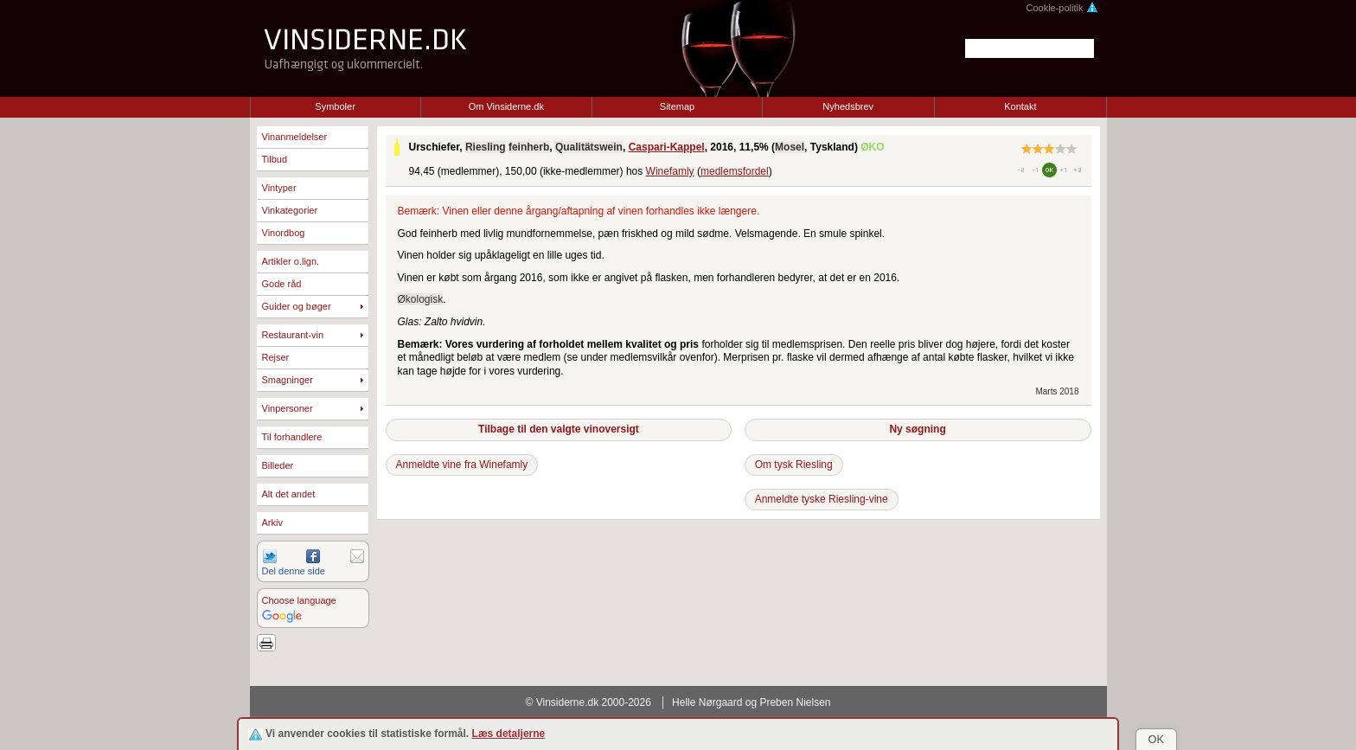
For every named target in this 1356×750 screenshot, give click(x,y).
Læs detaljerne (509, 734)
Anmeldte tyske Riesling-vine (821, 499)
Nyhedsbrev (847, 106)
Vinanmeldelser (295, 136)
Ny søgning (917, 429)
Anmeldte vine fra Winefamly (462, 464)
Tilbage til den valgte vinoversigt (558, 429)
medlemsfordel (734, 171)
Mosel (789, 147)
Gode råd (282, 284)
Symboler (335, 106)
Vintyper (279, 188)
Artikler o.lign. (291, 261)
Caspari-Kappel (667, 147)
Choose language (299, 600)
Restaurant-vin (293, 335)
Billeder (278, 465)
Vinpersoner (287, 408)
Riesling (485, 147)
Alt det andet (289, 494)
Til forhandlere (292, 437)
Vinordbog (283, 233)
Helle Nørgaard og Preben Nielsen (751, 702)
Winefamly (670, 171)
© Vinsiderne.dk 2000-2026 (588, 702)
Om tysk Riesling (794, 464)
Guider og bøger (296, 306)
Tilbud (275, 159)
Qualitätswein (589, 147)
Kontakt (1020, 106)
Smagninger (287, 380)
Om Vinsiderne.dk (506, 106)
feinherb (528, 147)
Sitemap (677, 106)
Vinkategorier (290, 210)
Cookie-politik (1061, 8)
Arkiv (272, 522)
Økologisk (421, 299)
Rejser (276, 357)
